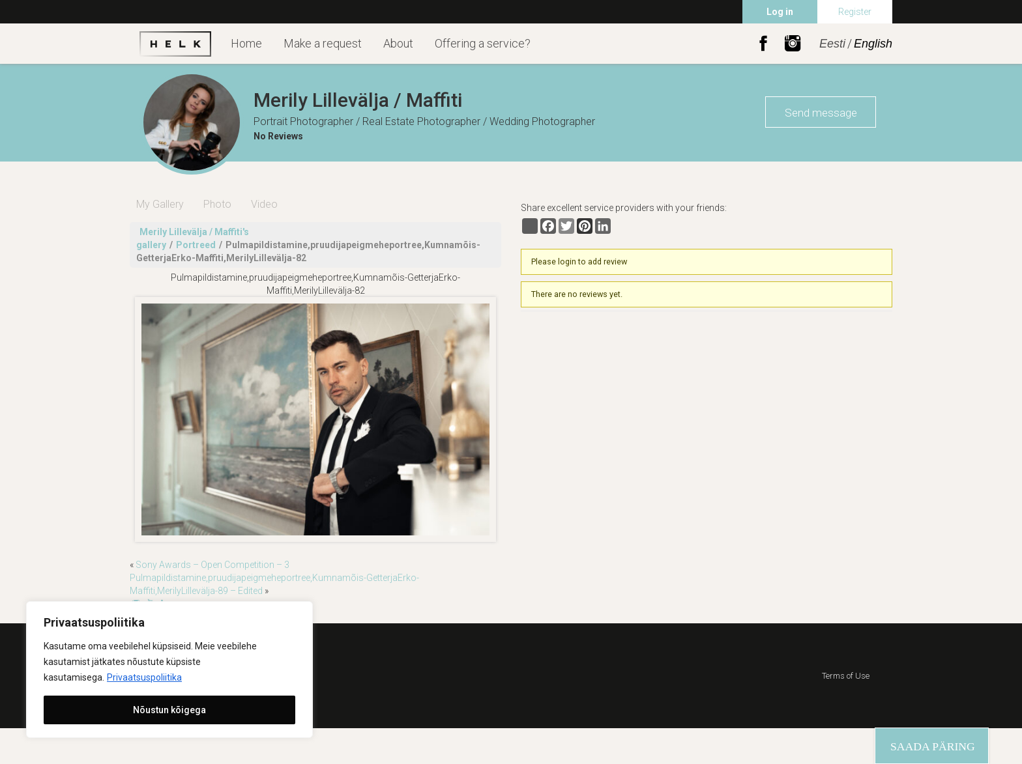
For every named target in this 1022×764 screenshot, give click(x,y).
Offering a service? (483, 43)
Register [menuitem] (854, 12)
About (398, 43)
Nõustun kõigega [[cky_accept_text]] (169, 710)
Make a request (323, 43)
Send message (821, 112)
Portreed (196, 245)
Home (246, 43)
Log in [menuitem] (779, 12)
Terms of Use (845, 676)
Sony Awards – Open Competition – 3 (212, 564)
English (873, 43)
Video (264, 204)
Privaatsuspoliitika (144, 677)
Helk (175, 43)
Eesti (832, 43)
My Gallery (160, 204)
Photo (217, 204)
